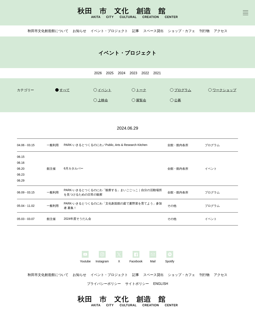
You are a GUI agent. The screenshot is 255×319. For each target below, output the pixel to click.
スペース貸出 (153, 31)
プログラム (212, 145)
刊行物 (204, 31)
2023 (133, 73)
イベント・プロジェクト (109, 31)
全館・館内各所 (177, 145)
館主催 (51, 168)
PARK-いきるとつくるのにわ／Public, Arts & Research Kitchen (105, 145)
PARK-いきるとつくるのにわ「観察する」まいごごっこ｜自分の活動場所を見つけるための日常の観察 (113, 192)
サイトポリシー (137, 283)
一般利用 (53, 145)
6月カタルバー (73, 168)
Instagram (102, 261)
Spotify (169, 261)
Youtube (85, 261)
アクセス (220, 31)
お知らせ (79, 31)
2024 (121, 73)
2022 (145, 73)
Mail (153, 261)
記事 (135, 31)
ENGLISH (160, 283)
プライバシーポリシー (104, 283)
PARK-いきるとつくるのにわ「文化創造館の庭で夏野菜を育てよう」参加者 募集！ (113, 206)
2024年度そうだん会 (77, 218)
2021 (157, 73)
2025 (110, 73)
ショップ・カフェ (181, 31)
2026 (98, 73)
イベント (211, 168)
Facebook (135, 261)
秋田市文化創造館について (48, 31)
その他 (171, 205)
